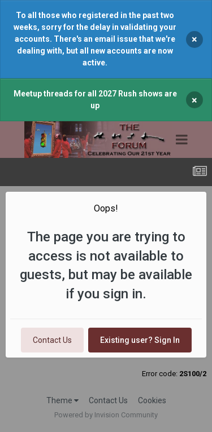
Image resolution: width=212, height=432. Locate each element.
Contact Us (52, 340)
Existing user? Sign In (140, 340)
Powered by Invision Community (106, 415)
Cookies (152, 400)
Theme (62, 400)
